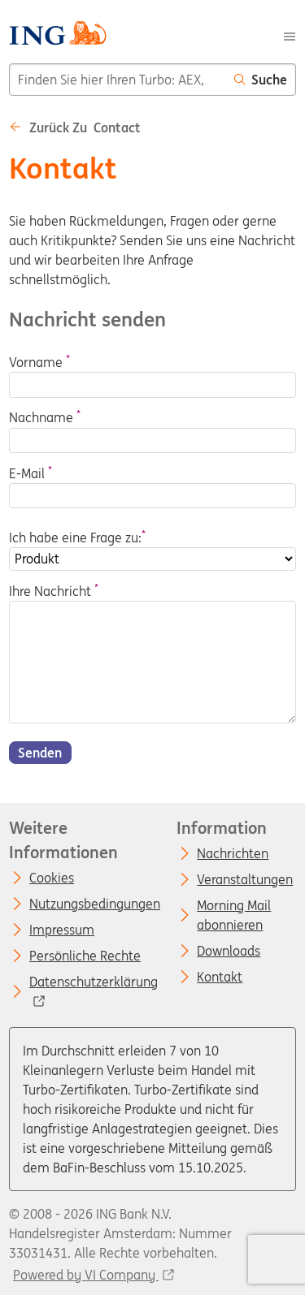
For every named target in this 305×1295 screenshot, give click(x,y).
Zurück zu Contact (75, 127)
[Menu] (289, 35)
